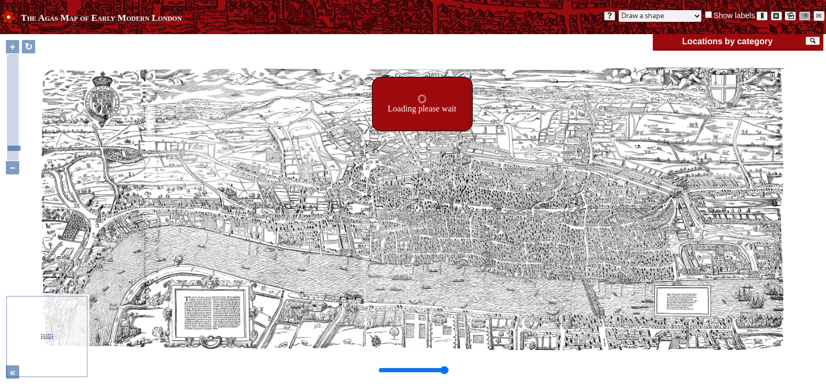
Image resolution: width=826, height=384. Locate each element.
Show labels (734, 15)
